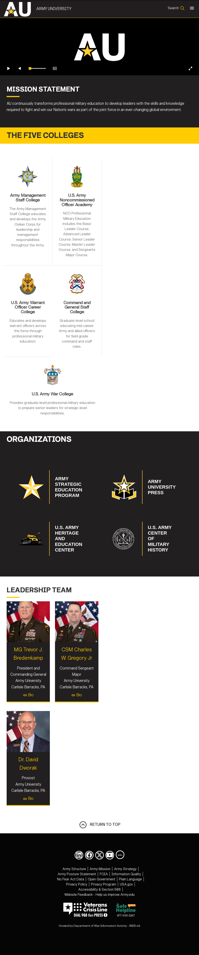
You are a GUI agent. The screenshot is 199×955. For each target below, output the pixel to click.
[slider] (37, 123)
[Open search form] (175, 9)
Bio (51, 672)
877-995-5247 (126, 923)
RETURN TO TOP (99, 838)
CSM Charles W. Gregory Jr (147, 642)
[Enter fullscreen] (190, 123)
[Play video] (8, 123)
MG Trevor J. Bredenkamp (52, 642)
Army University (56, 8)
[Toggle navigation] (191, 9)
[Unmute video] (19, 123)
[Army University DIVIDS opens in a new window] (120, 868)
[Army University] (22, 9)
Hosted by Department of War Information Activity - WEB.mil (99, 940)
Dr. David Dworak (52, 782)
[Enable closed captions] (54, 123)
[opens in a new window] (79, 869)
